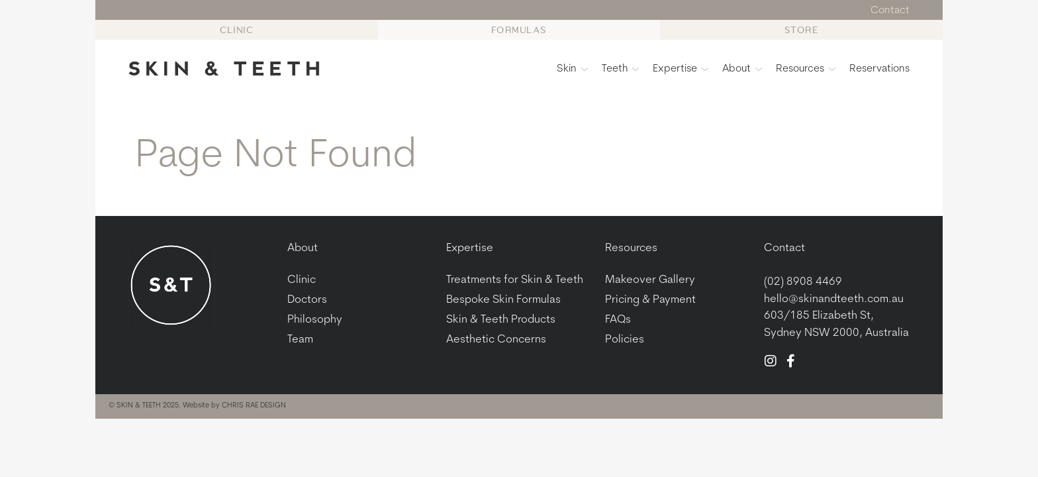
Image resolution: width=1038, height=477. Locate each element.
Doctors (307, 300)
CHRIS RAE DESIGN (254, 406)
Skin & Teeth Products (500, 320)
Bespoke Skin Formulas (503, 300)
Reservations (879, 69)
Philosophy (314, 320)
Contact (784, 248)
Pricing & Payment (650, 300)
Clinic (301, 280)
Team (300, 340)
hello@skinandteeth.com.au (834, 299)
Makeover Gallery (650, 280)
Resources (805, 69)
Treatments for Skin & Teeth (514, 280)
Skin (572, 69)
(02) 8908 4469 (803, 282)
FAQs (618, 320)
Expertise (680, 69)
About (742, 69)
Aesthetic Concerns (496, 340)
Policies (624, 340)
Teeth (620, 69)
